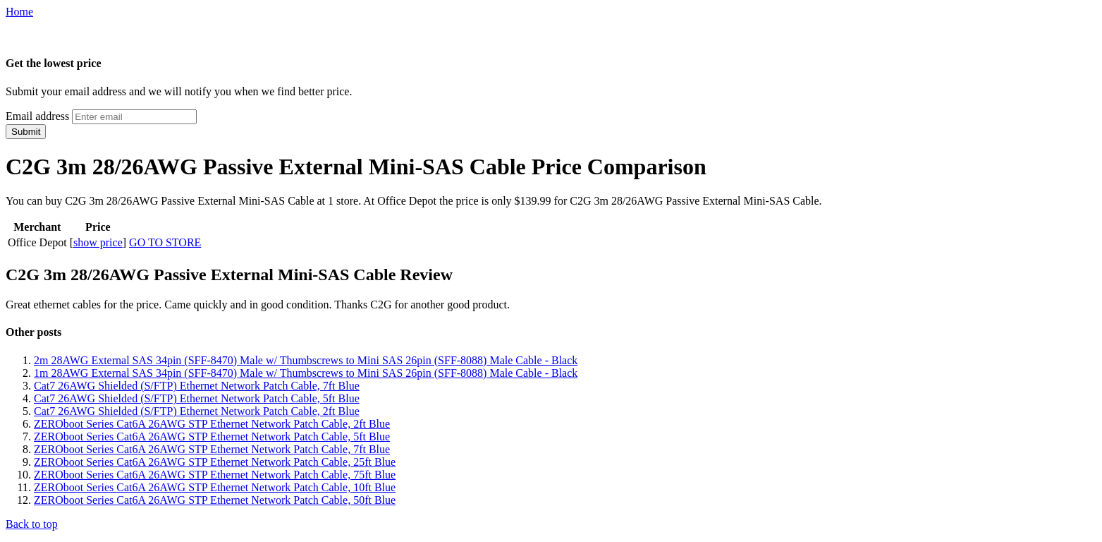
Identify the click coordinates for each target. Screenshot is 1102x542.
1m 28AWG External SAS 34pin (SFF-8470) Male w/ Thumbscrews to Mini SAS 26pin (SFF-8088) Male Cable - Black (305, 373)
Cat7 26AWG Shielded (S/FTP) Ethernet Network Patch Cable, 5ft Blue (197, 398)
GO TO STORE (165, 242)
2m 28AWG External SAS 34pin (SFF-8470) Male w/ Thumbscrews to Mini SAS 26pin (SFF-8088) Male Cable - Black (305, 360)
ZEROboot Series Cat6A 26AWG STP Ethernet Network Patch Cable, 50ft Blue (215, 500)
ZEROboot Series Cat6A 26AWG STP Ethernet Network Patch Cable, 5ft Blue (212, 436)
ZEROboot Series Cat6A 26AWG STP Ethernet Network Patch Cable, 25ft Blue (215, 462)
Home (19, 12)
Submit (25, 131)
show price (98, 242)
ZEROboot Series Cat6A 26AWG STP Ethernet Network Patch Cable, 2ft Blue (212, 424)
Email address (37, 116)
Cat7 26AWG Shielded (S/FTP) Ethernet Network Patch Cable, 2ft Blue (197, 411)
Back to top (32, 524)
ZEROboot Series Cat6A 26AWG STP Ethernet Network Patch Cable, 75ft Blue (215, 475)
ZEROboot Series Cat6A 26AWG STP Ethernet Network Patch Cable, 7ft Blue (212, 449)
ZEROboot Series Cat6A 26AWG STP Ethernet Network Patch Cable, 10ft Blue (215, 487)
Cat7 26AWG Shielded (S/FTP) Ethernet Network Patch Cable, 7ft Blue (197, 386)
